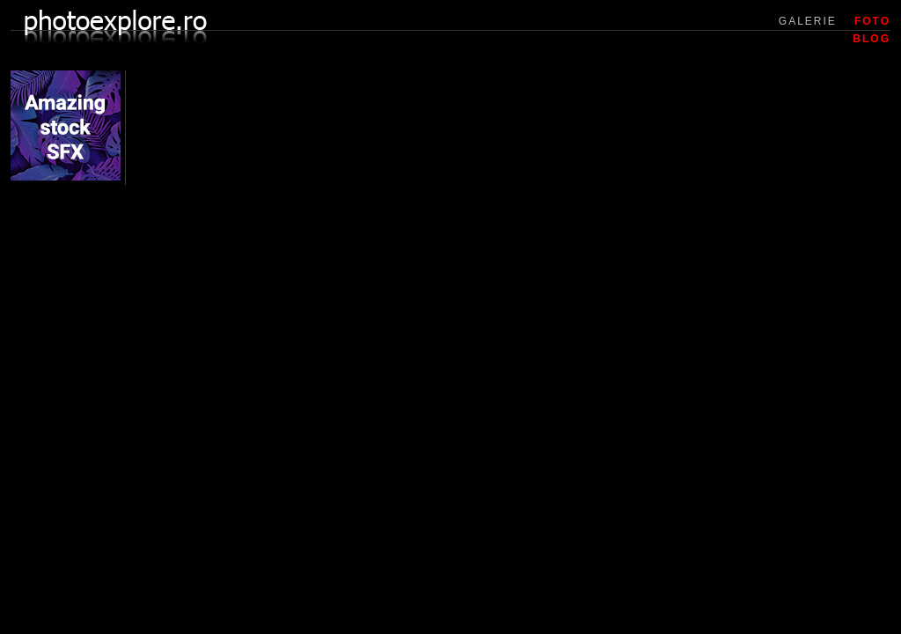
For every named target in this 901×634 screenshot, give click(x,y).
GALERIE (808, 21)
